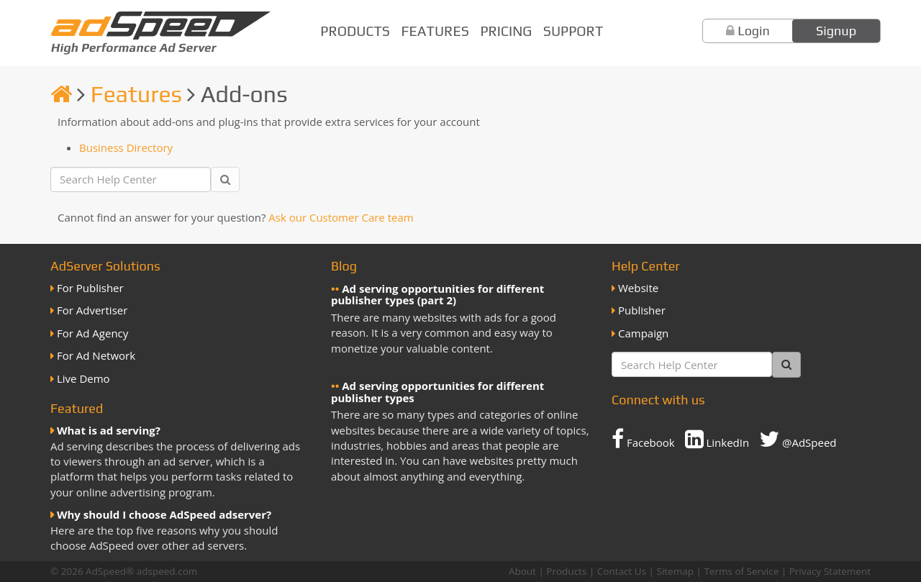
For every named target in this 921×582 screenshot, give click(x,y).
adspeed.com (167, 571)
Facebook (643, 439)
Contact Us (621, 571)
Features (435, 31)
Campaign (643, 333)
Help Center (646, 265)
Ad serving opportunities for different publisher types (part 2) (437, 294)
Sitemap (675, 571)
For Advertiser (92, 310)
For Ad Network (96, 355)
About (522, 571)
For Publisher (90, 288)
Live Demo (83, 378)
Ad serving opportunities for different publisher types (437, 391)
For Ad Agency (92, 333)
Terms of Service (741, 571)
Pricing (506, 31)
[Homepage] (61, 94)
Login (754, 30)
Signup (836, 30)
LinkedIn (717, 439)
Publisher (642, 310)
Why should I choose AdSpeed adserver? (164, 514)
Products (355, 31)
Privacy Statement (830, 571)
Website (638, 288)
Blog (344, 265)
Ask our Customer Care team (340, 217)
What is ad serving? (108, 430)
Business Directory (126, 147)
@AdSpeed (797, 439)
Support (573, 31)
